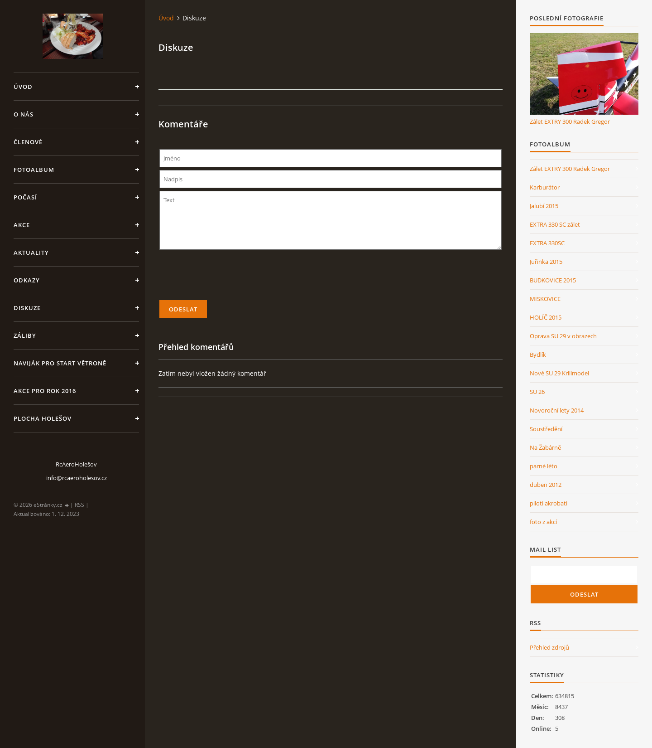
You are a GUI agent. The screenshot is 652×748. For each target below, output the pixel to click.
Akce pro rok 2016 (45, 391)
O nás (24, 114)
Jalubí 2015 (544, 206)
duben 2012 (545, 485)
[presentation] (330, 278)
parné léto (543, 466)
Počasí (25, 197)
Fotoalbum (34, 169)
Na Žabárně (545, 447)
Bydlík (538, 354)
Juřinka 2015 (546, 261)
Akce (22, 225)
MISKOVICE (545, 299)
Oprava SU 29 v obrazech (563, 336)
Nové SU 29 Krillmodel (559, 373)
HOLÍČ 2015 (545, 317)
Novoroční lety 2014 (557, 410)
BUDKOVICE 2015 (553, 280)
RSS (79, 505)
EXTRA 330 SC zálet (555, 224)
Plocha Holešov (43, 418)
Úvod (23, 87)
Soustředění (546, 429)
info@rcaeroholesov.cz (76, 478)
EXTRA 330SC (547, 243)
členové (28, 142)
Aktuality (31, 252)
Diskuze (27, 308)
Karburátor (545, 187)
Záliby (25, 335)
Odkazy (27, 280)
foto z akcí (543, 522)
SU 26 (537, 392)
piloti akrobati (548, 503)
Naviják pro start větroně (60, 363)
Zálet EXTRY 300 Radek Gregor (570, 121)
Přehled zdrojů (549, 647)
